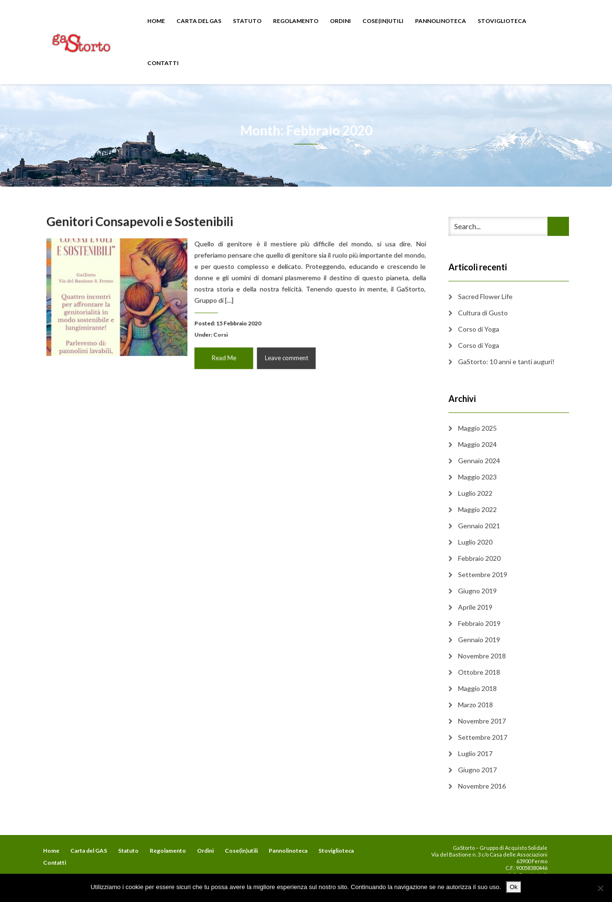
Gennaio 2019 (479, 639)
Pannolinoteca (440, 20)
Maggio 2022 (477, 509)
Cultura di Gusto (483, 313)
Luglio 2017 (475, 753)
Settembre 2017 (482, 737)
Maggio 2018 (477, 688)
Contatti (163, 63)
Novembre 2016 (482, 786)
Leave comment (284, 354)
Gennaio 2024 (479, 461)
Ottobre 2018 (479, 672)
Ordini (340, 20)
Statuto (247, 20)
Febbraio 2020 (479, 558)
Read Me (224, 354)
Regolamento (295, 20)
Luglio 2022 (475, 493)
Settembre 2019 (482, 574)
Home (156, 20)
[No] (600, 888)
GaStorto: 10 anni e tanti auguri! (506, 361)
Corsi (221, 332)
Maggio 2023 (477, 477)
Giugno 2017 (477, 770)
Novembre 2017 (482, 721)
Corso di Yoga (478, 329)
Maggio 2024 (477, 444)
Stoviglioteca (502, 20)
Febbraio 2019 (479, 623)
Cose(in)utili (383, 20)
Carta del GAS (198, 20)
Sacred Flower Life (485, 296)
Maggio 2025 (477, 428)
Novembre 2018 (482, 656)
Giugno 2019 (477, 591)
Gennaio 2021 (479, 526)
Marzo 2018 (475, 705)
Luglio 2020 (475, 542)
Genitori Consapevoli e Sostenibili (144, 224)
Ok (514, 887)
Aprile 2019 (475, 607)
